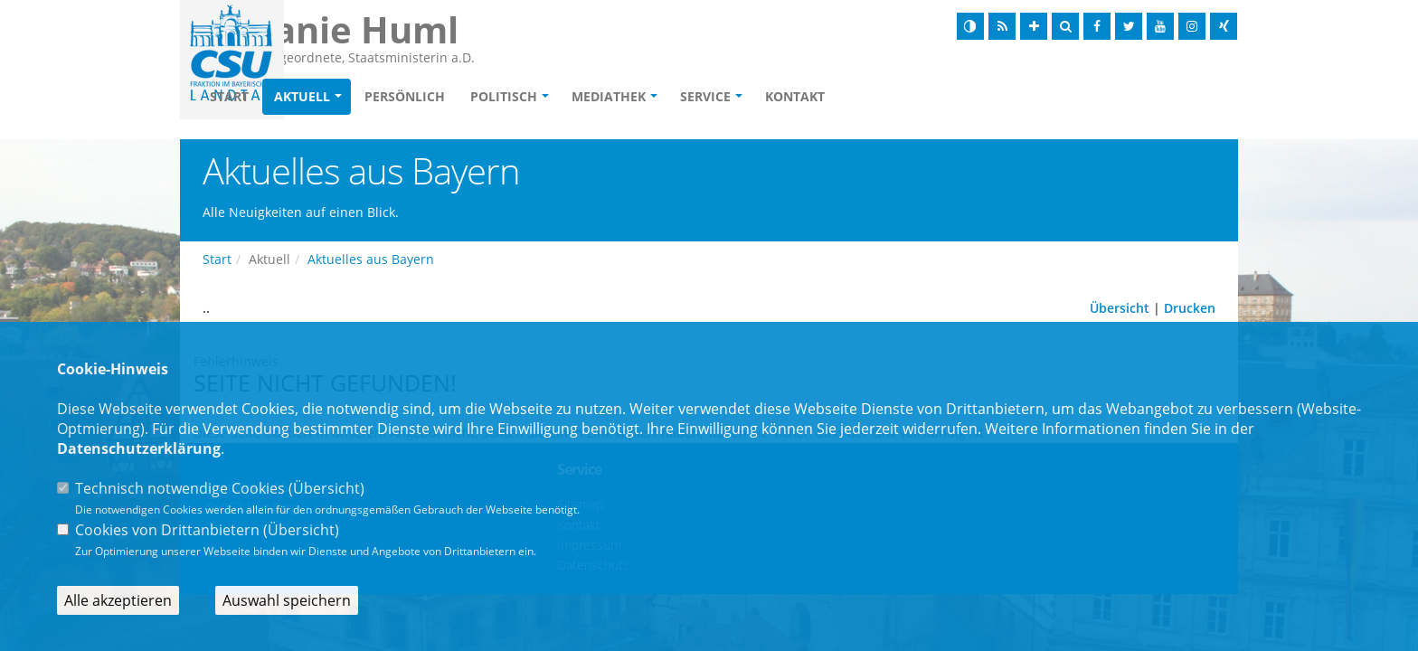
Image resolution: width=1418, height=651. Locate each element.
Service (809, 96)
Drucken (1189, 307)
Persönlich (508, 96)
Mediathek (713, 96)
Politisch (607, 96)
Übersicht (1119, 307)
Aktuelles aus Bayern (370, 259)
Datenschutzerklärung (139, 448)
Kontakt (899, 96)
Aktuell (406, 96)
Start (333, 96)
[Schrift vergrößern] (1033, 26)
